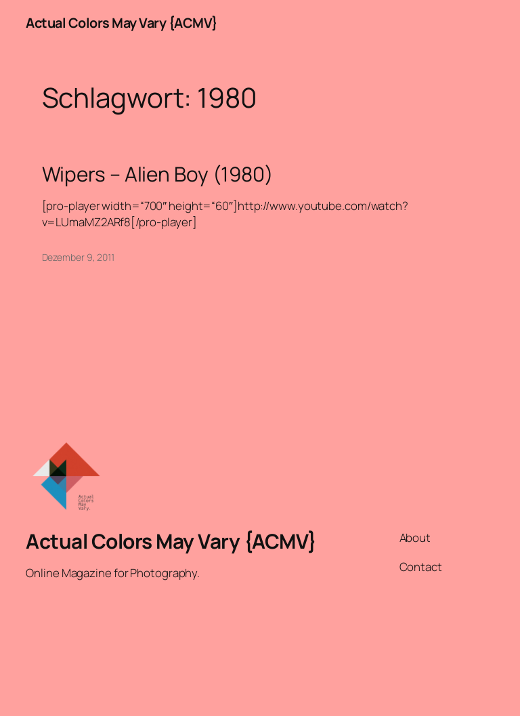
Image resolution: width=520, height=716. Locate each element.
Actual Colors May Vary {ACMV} (122, 23)
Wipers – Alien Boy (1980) (158, 174)
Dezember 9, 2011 (78, 257)
